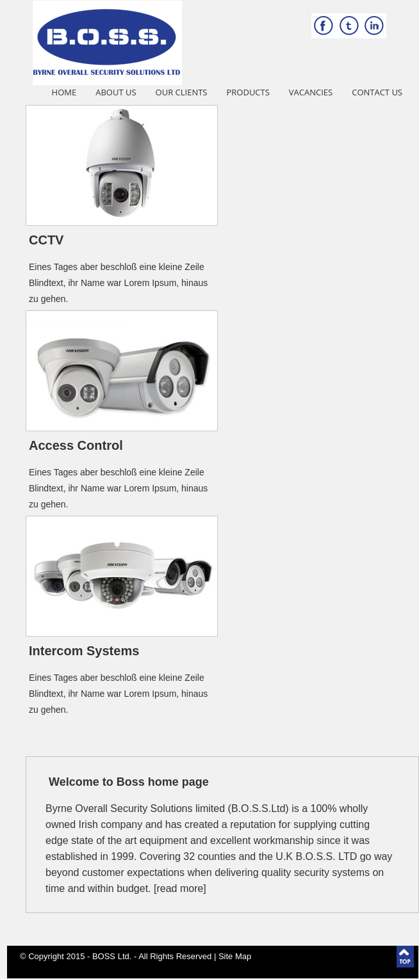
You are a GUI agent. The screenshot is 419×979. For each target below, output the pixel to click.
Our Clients (182, 92)
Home (64, 92)
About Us (115, 92)
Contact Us (377, 92)
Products (248, 92)
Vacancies (311, 92)
